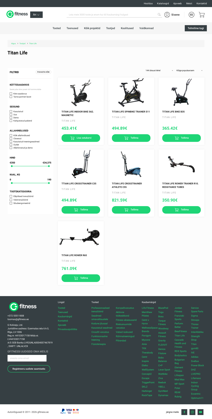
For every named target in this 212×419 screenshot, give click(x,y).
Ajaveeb (177, 3)
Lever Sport (164, 369)
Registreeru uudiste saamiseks (29, 368)
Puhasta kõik (43, 72)
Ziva (160, 378)
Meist (189, 3)
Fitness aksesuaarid (126, 320)
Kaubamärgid (65, 316)
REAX (177, 392)
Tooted (61, 308)
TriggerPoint (148, 382)
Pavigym (146, 335)
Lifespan (179, 375)
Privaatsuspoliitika (67, 329)
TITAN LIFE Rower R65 (74, 255)
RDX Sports (181, 351)
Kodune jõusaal (99, 323)
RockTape (147, 395)
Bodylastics (181, 355)
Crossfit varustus (100, 332)
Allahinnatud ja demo (23, 148)
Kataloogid (163, 3)
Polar (177, 388)
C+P (160, 365)
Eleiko (145, 365)
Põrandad (121, 340)
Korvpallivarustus (125, 308)
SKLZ (145, 386)
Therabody (147, 352)
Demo (16, 117)
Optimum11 (197, 398)
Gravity (162, 340)
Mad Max (179, 379)
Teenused (63, 312)
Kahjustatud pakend (22, 121)
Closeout (17, 138)
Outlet (16, 144)
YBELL (161, 386)
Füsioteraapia (98, 344)
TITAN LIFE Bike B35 (173, 111)
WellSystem (148, 369)
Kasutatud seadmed (101, 327)
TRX (144, 348)
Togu (161, 312)
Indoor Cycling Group (195, 386)
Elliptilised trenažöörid (23, 196)
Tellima (134, 137)
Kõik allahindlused (21, 135)
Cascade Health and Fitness (180, 343)
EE (191, 14)
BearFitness (181, 331)
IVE (192, 352)
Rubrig (178, 396)
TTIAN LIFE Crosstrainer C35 (79, 183)
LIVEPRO (195, 374)
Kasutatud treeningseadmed (26, 141)
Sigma (194, 315)
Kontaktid (202, 3)
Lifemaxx (196, 378)
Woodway (163, 328)
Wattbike (162, 374)
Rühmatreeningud (125, 336)
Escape (145, 378)
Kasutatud (18, 111)
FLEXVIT (162, 344)
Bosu (161, 316)
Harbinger (147, 391)
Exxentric (196, 393)
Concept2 (147, 374)
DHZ (193, 369)
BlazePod (163, 308)
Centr (144, 356)
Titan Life (180, 335)
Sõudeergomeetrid (21, 203)
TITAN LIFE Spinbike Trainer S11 (131, 111)
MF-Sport (179, 383)
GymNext (163, 391)
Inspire (145, 361)
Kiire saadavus (20, 93)
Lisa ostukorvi (83, 137)
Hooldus (148, 3)
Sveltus (195, 361)
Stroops (195, 320)
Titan (194, 344)
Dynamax (163, 395)
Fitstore (162, 353)
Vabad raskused (124, 332)
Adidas (194, 356)
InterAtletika (197, 332)
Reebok (162, 382)
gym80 (194, 348)
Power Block (197, 365)
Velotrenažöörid (20, 200)
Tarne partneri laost (22, 97)
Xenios (161, 349)
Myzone (146, 339)
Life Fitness (148, 308)
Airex (144, 344)
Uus (15, 114)
